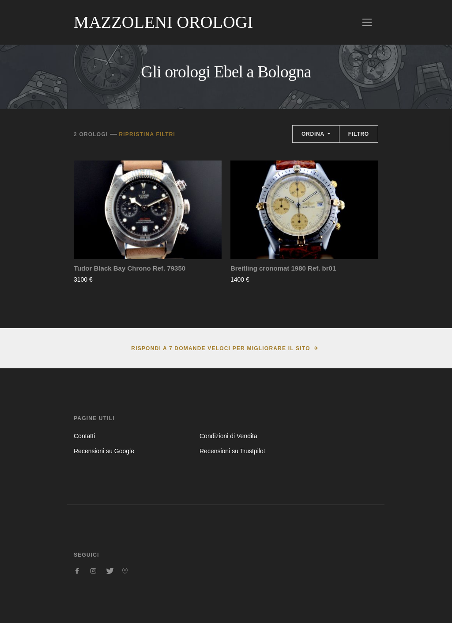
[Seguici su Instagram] (93, 571)
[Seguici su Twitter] (109, 571)
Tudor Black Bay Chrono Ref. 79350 (129, 268)
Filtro (358, 134)
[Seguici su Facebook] (77, 571)
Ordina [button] (313, 134)
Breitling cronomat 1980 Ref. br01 (283, 268)
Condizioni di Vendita (228, 436)
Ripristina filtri (147, 134)
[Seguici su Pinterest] (125, 571)
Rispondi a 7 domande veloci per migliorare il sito (220, 348)
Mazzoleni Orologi (163, 22)
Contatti (84, 436)
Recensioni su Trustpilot (232, 451)
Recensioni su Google (104, 451)
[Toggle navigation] (367, 22)
